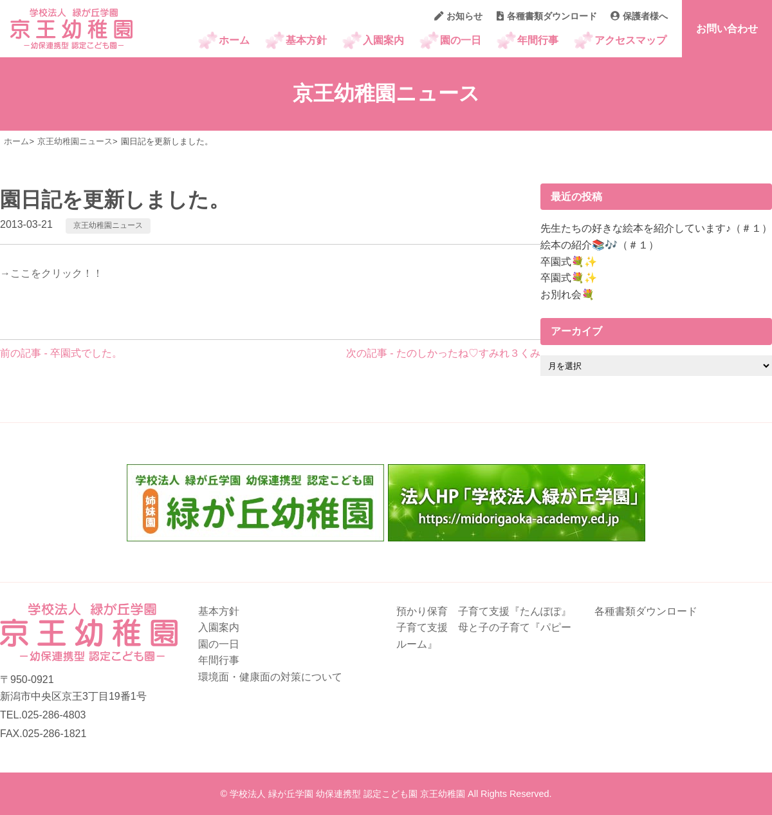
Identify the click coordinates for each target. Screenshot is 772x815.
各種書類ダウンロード (547, 16)
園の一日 (460, 40)
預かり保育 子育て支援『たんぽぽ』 (483, 611)
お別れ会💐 (567, 294)
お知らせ (458, 16)
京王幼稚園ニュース (108, 225)
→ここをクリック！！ (51, 273)
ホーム (234, 40)
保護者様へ (639, 16)
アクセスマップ (630, 40)
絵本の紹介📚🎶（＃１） (599, 244)
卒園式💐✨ (568, 261)
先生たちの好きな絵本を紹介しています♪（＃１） (656, 228)
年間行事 (537, 40)
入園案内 (383, 40)
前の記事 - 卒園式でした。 (61, 353)
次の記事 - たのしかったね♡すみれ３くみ (443, 353)
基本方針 (306, 40)
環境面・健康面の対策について (270, 676)
